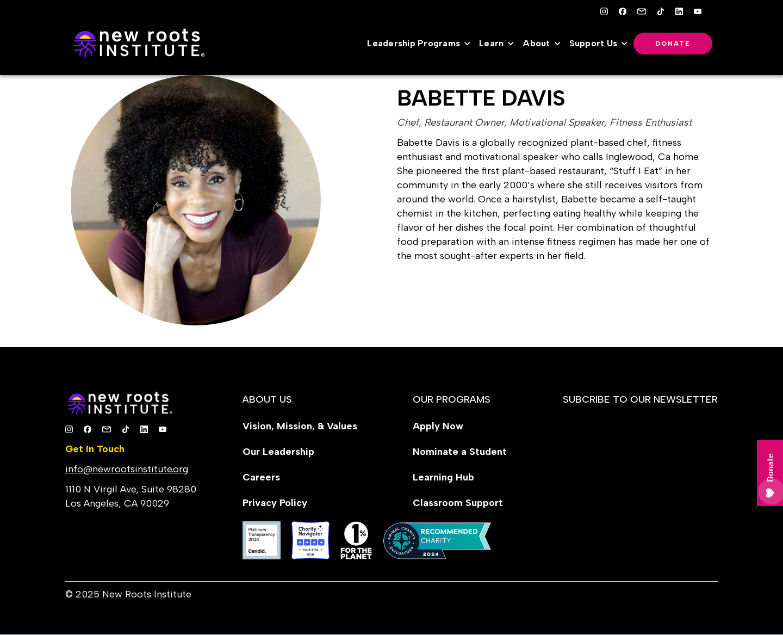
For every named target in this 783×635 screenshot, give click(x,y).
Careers (261, 477)
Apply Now (438, 426)
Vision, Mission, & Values (300, 426)
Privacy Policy (275, 503)
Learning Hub (443, 477)
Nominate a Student (460, 452)
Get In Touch (95, 449)
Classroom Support (458, 503)
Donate (673, 43)
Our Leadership (278, 452)
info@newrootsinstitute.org (126, 469)
